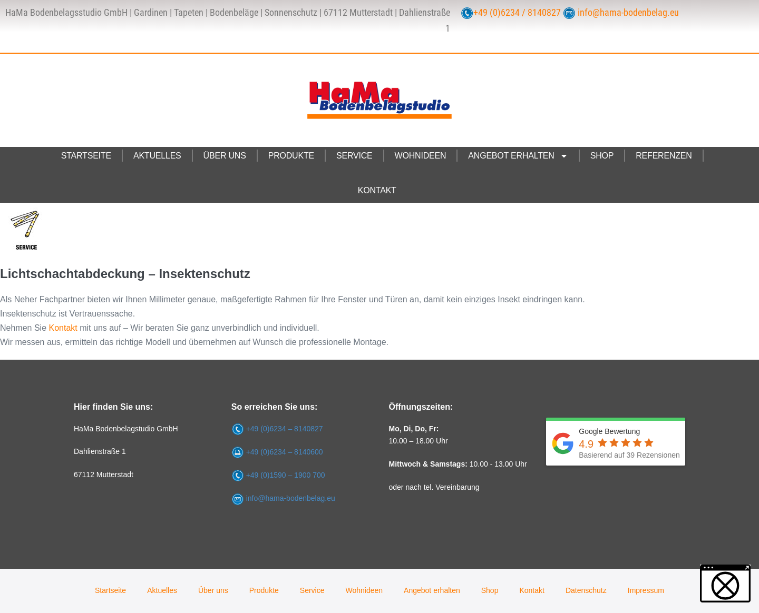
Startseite (86, 155)
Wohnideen (420, 155)
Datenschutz (586, 590)
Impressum (646, 590)
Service (354, 155)
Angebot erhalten (518, 155)
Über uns (224, 155)
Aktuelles (157, 155)
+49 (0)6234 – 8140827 (284, 428)
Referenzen (664, 155)
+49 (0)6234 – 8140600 (284, 452)
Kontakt (377, 190)
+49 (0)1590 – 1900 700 (285, 475)
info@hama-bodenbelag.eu (628, 12)
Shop (602, 155)
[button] (725, 583)
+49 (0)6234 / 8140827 (517, 12)
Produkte (291, 155)
